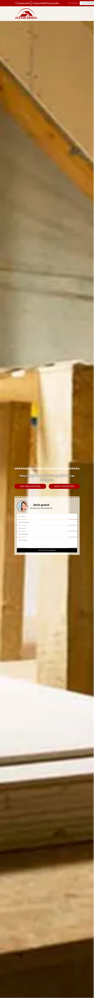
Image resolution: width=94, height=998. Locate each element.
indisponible (21, 3)
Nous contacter (64, 486)
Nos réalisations (30, 486)
